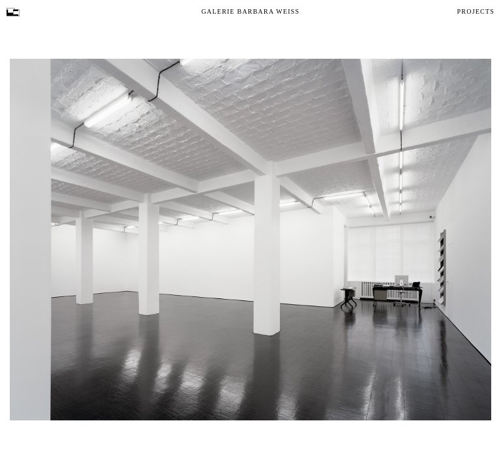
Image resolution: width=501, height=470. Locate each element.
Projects (475, 11)
